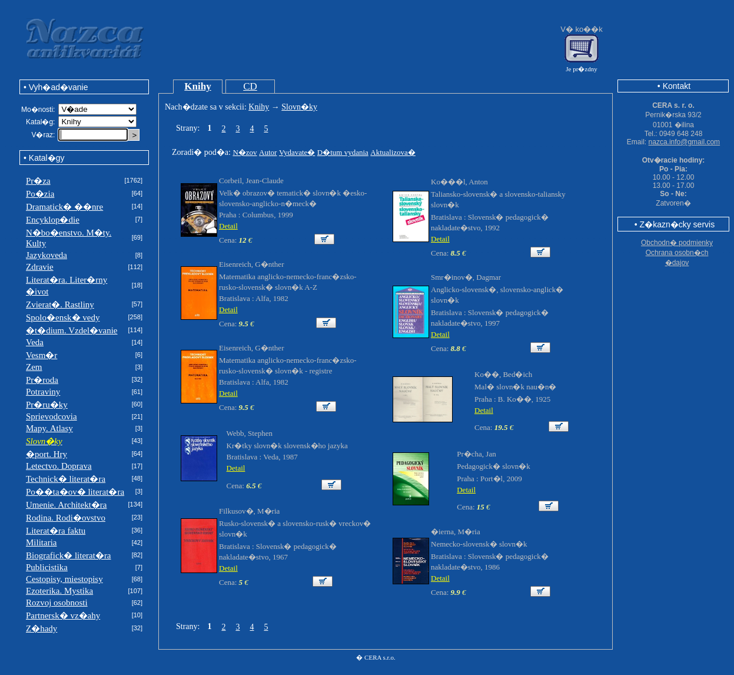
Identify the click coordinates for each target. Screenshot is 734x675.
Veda (35, 342)
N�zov (245, 152)
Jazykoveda (46, 255)
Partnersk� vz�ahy (63, 615)
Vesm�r (41, 355)
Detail (228, 225)
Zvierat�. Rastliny (60, 304)
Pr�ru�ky (47, 404)
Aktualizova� (393, 152)
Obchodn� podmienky (677, 243)
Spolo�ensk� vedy (62, 317)
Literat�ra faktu (55, 530)
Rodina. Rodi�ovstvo (65, 517)
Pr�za (38, 181)
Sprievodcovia (51, 416)
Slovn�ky (299, 106)
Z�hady (41, 628)
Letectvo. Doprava (59, 466)
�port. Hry (46, 454)
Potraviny (43, 391)
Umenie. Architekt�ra (66, 504)
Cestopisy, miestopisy (64, 579)
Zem (34, 367)
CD (250, 86)
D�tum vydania (342, 152)
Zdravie (40, 267)
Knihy (197, 86)
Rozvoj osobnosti (57, 602)
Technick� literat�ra (65, 479)
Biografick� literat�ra (68, 555)
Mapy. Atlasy (49, 428)
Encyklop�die (52, 219)
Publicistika (47, 567)
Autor (268, 152)
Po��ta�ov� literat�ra (75, 492)
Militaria (41, 542)
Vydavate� (297, 152)
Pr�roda (42, 380)
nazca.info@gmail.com (684, 142)
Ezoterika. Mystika (59, 590)
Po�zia (40, 193)
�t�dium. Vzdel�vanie (72, 330)
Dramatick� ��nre (64, 206)
